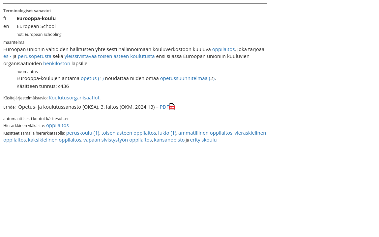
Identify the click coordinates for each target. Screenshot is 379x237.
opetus (89, 78)
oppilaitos (223, 49)
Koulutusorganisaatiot (74, 97)
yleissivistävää (81, 56)
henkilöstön (56, 63)
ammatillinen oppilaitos (205, 132)
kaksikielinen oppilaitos (54, 139)
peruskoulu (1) (83, 132)
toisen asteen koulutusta (126, 56)
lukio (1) (167, 132)
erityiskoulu (203, 139)
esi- (7, 56)
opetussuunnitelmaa (184, 78)
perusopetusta (34, 56)
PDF (164, 106)
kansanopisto (169, 139)
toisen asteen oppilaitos (128, 132)
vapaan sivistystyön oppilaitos (117, 139)
